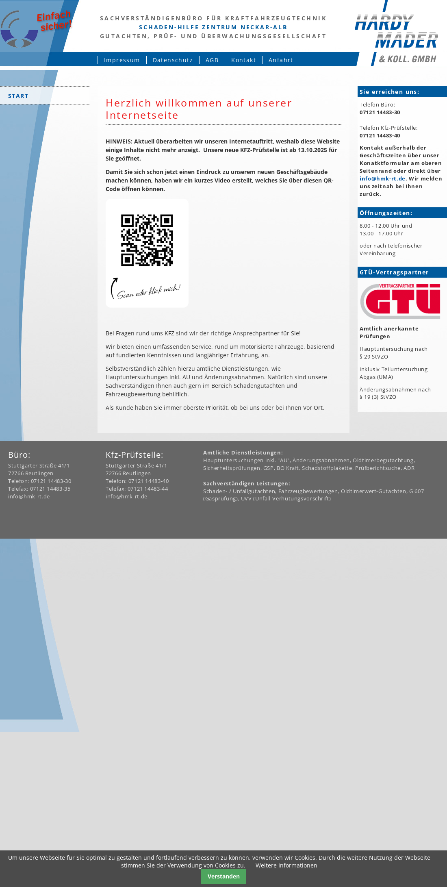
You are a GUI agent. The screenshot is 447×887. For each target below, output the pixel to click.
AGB (212, 60)
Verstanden (224, 876)
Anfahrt (281, 60)
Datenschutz (173, 60)
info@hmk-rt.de (383, 178)
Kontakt (243, 60)
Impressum (122, 60)
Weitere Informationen (286, 865)
